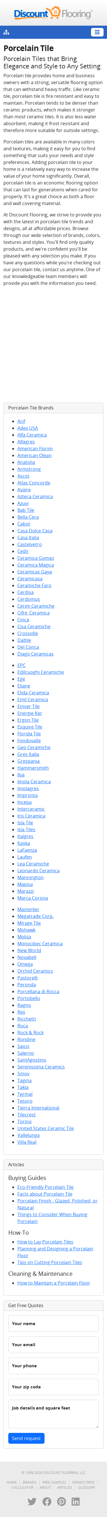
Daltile (24, 640)
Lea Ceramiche (33, 864)
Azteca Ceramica (35, 496)
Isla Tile (25, 823)
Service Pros (83, 1482)
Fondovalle (29, 740)
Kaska (23, 843)
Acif (21, 421)
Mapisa (25, 884)
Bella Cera (28, 517)
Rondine (26, 1039)
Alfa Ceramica (32, 435)
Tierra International (38, 1108)
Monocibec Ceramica (39, 943)
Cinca (23, 619)
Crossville (27, 633)
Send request (26, 1438)
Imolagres (28, 788)
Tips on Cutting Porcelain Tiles (49, 1262)
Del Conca (28, 647)
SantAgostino (31, 1060)
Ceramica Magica (35, 565)
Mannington (30, 877)
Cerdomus (28, 599)
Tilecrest (26, 1115)
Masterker (28, 909)
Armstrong (29, 469)
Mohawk (26, 930)
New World (29, 950)
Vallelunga (28, 1135)
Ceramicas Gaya (34, 572)
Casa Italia (28, 537)
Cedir (23, 551)
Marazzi (25, 891)
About (45, 1487)
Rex (21, 1012)
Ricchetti (26, 1019)
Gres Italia (28, 754)
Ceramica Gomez (35, 558)
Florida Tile (29, 734)
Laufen (24, 857)
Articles (64, 1487)
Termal (25, 1094)
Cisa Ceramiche (34, 626)
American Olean (34, 455)
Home (12, 1482)
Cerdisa (25, 592)
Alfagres (26, 442)
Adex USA (27, 428)
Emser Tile (28, 706)
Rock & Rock (30, 1032)
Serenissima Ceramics (41, 1067)
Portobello (28, 998)
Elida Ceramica (33, 692)
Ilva (21, 775)
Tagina (24, 1080)
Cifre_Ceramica (33, 613)
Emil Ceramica (32, 699)
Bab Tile (25, 510)
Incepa (24, 802)
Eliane (23, 686)
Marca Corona (32, 898)
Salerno (25, 1053)
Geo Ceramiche (34, 747)
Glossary (86, 1487)
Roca (22, 1026)
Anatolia (26, 462)
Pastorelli (27, 978)
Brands (30, 1482)
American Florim (35, 448)
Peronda (26, 984)
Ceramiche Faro (34, 585)
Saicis (23, 1046)
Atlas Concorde (33, 483)
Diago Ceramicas (35, 654)
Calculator (22, 1487)
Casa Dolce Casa (35, 531)
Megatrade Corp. (35, 916)
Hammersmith (33, 768)
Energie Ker (29, 713)
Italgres (25, 836)
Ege (21, 679)
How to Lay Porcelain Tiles (45, 1242)
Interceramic (31, 809)
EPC (21, 665)
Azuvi (23, 503)
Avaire (24, 489)
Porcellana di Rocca (38, 991)
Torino (24, 1121)
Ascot (23, 476)
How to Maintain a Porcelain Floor (53, 1283)
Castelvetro (29, 544)
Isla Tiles (26, 829)
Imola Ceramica (34, 781)
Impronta (27, 795)
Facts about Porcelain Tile (44, 1194)
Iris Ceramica (31, 816)
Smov (23, 1073)
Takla (23, 1087)
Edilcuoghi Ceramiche (40, 672)
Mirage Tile (29, 923)
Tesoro (25, 1101)
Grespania (28, 761)
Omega (25, 964)
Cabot (23, 524)
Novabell (26, 957)
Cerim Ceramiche (35, 606)
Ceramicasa (30, 578)
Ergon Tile (28, 720)
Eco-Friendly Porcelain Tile (45, 1187)
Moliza (24, 937)
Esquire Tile (29, 727)
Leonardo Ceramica (38, 870)
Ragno (24, 1005)
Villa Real (27, 1142)
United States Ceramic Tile (45, 1128)
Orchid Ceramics (35, 971)
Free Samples (54, 1482)
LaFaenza (27, 850)
